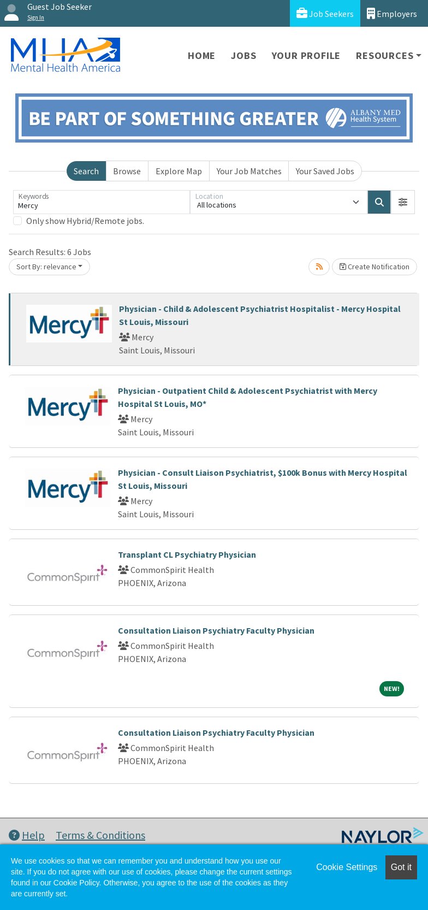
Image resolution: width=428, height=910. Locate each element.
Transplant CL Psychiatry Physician (187, 554)
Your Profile (306, 55)
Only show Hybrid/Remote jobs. (85, 220)
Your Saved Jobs (325, 171)
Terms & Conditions (100, 835)
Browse (127, 171)
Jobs (243, 55)
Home (202, 55)
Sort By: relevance (46, 266)
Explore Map (179, 171)
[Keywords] (101, 202)
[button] (403, 202)
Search (86, 171)
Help (27, 835)
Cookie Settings (346, 867)
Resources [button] (384, 55)
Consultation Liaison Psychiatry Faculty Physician (216, 630)
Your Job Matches (249, 171)
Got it (401, 867)
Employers (392, 13)
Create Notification (374, 266)
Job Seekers (325, 13)
